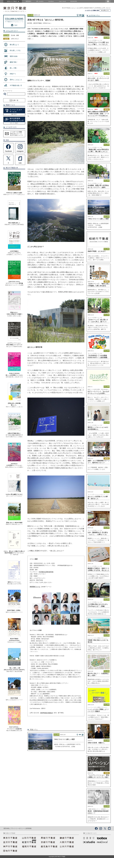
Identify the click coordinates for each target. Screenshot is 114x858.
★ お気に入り (105, 10)
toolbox (51, 1)
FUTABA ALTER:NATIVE (46, 572)
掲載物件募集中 (89, 8)
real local (62, 1)
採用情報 (98, 8)
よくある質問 (78, 8)
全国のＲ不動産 (12, 1)
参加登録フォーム (35, 586)
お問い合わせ (106, 8)
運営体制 (6, 828)
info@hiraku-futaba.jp (46, 713)
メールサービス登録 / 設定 (92, 10)
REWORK (73, 1)
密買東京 (28, 1)
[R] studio (40, 1)
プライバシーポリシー (17, 828)
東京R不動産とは (67, 8)
